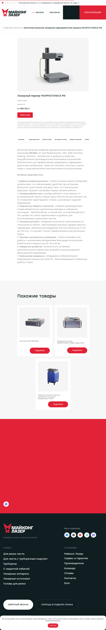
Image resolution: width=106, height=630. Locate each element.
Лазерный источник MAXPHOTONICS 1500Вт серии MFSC (70, 342)
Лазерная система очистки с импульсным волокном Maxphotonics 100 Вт (49, 396)
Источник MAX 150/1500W (29, 341)
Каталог (18, 28)
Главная (7, 28)
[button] (25, 115)
